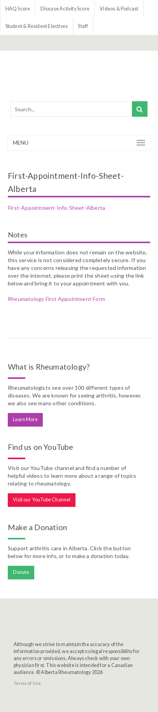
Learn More (25, 419)
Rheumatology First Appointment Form (56, 299)
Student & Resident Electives (36, 26)
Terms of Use (27, 683)
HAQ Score (17, 9)
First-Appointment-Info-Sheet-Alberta (56, 207)
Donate (21, 572)
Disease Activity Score (65, 9)
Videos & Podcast (119, 9)
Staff (83, 26)
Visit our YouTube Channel (42, 500)
